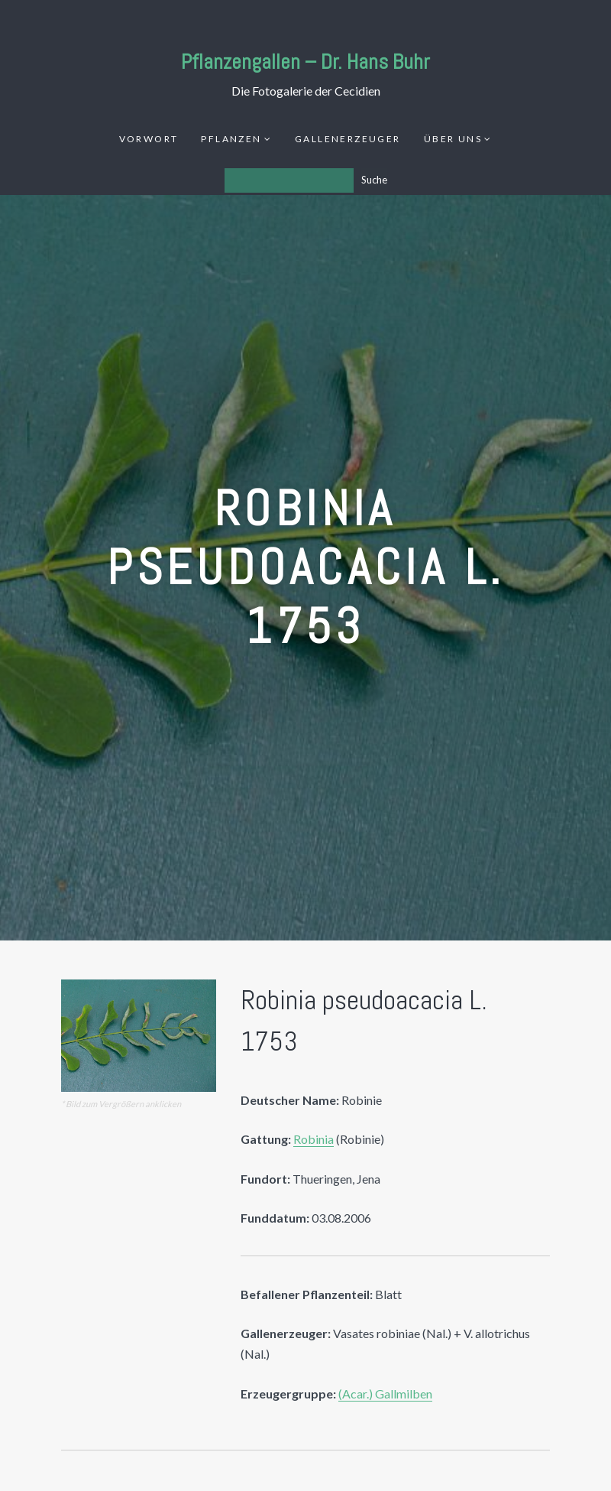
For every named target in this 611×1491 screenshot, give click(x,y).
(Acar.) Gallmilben (385, 1393)
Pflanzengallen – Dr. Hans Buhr (305, 61)
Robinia (313, 1139)
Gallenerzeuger (348, 139)
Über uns (453, 139)
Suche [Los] (374, 180)
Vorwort (149, 139)
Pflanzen (231, 139)
